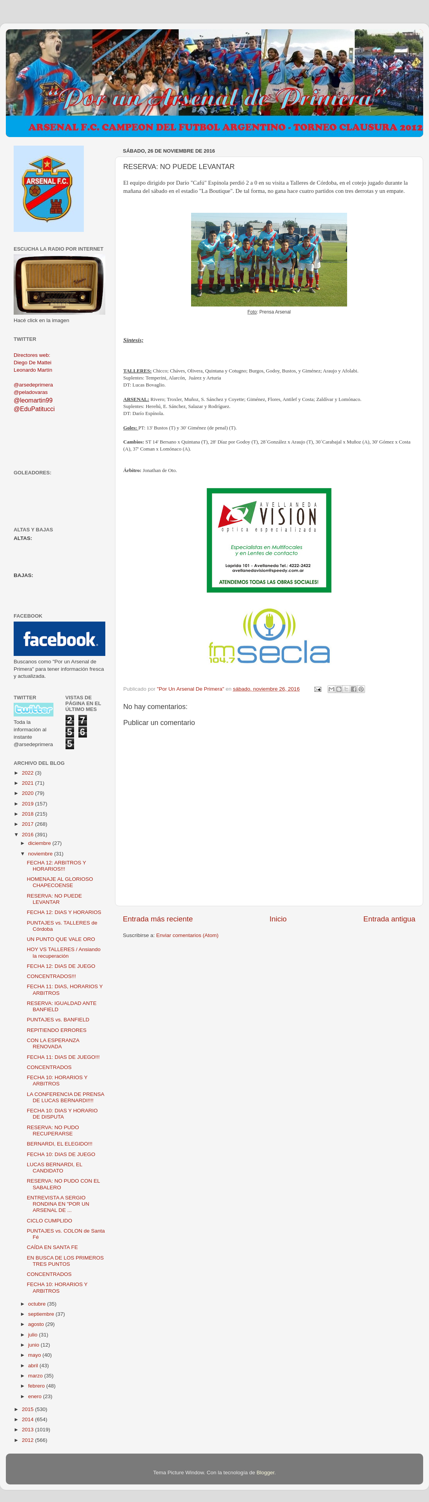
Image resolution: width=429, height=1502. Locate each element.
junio (34, 1345)
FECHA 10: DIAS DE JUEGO (61, 1154)
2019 (28, 804)
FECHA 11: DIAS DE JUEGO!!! (63, 1057)
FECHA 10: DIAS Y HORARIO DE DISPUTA (62, 1114)
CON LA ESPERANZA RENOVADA (53, 1043)
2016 (28, 834)
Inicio (278, 919)
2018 (28, 814)
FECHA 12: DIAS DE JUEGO (61, 966)
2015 (28, 1409)
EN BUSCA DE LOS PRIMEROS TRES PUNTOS (65, 1261)
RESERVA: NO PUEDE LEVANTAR (54, 899)
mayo (35, 1355)
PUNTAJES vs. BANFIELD (58, 1020)
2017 (28, 824)
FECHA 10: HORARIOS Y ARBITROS (57, 1080)
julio (33, 1335)
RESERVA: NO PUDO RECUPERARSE (53, 1130)
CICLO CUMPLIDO (49, 1221)
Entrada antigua (389, 919)
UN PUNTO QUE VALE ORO (61, 939)
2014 (28, 1419)
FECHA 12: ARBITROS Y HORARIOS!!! (56, 866)
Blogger (266, 1472)
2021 (28, 783)
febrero (37, 1386)
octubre (37, 1304)
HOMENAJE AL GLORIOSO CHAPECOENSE (60, 882)
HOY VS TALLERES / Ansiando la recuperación (64, 952)
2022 (28, 773)
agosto (36, 1324)
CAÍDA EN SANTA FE (52, 1247)
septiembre (42, 1314)
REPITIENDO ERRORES (57, 1030)
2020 (28, 793)
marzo (36, 1376)
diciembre (40, 843)
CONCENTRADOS (49, 1067)
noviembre (41, 854)
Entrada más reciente (158, 919)
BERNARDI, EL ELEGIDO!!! (59, 1144)
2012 (28, 1440)
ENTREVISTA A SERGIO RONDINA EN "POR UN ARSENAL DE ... (58, 1204)
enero (35, 1396)
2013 (28, 1430)
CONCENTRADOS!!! (51, 976)
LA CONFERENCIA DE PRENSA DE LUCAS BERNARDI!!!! (65, 1097)
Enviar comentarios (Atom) (187, 935)
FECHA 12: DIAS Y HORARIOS (64, 912)
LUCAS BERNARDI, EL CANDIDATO (54, 1168)
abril (33, 1365)
